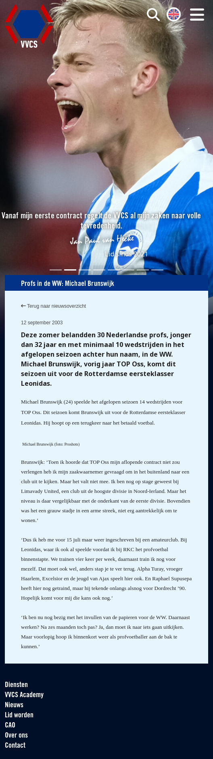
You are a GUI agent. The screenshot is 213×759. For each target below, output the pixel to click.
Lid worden (19, 715)
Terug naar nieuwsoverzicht (53, 306)
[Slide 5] (114, 270)
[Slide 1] (56, 270)
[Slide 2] (70, 270)
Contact (15, 746)
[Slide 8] (157, 270)
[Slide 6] (128, 270)
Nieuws (14, 705)
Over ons (16, 736)
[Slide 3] (85, 270)
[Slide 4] (99, 270)
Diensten (16, 685)
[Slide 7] (143, 270)
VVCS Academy (24, 695)
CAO (10, 725)
